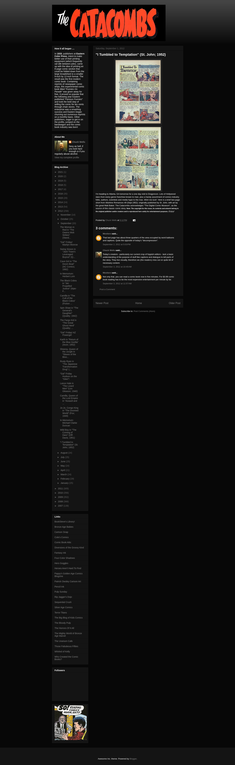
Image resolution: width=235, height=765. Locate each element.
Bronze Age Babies (64, 527)
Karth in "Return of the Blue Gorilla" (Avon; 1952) (69, 342)
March (64, 474)
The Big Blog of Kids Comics (69, 617)
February (65, 478)
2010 (60, 493)
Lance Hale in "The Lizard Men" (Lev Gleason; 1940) (69, 387)
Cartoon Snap (61, 532)
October (65, 219)
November (66, 214)
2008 (60, 501)
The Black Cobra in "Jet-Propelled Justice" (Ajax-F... (68, 285)
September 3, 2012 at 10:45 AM (117, 267)
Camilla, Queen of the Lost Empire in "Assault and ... (69, 399)
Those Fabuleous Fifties (66, 646)
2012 (60, 211)
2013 (60, 206)
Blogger (133, 759)
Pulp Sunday (61, 591)
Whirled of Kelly (62, 651)
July (63, 457)
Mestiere (107, 233)
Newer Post (102, 303)
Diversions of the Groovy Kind (69, 547)
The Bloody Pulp (63, 623)
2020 (60, 176)
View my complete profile (67, 157)
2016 (60, 193)
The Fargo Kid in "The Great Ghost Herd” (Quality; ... (68, 324)
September (66, 223)
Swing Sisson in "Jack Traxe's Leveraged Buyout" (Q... (68, 253)
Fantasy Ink (60, 553)
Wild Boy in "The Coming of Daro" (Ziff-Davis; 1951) (68, 434)
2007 (60, 506)
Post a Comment (107, 289)
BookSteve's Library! (65, 521)
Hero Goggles (61, 563)
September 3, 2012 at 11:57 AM (117, 283)
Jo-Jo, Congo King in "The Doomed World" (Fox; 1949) (69, 412)
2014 (60, 202)
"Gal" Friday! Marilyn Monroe (69, 243)
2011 (60, 488)
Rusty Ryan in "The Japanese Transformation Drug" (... (68, 365)
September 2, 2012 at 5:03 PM (117, 244)
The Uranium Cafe (64, 641)
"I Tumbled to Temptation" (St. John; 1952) (69, 445)
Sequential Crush (63, 602)
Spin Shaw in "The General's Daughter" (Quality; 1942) (69, 312)
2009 (60, 497)
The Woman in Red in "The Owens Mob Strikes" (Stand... (67, 232)
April (63, 470)
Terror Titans (61, 612)
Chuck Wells (109, 250)
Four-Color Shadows (65, 558)
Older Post (175, 303)
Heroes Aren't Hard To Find (68, 568)
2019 (60, 180)
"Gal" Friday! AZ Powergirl (68, 333)
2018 (60, 185)
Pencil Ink (59, 586)
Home (138, 303)
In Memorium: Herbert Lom (67, 275)
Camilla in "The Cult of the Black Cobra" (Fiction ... (67, 299)
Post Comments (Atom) (144, 311)
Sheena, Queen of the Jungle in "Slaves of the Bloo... (69, 353)
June (63, 461)
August (64, 452)
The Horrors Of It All (64, 628)
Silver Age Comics (64, 607)
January (65, 483)
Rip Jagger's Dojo (63, 597)
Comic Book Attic (63, 542)
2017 (60, 189)
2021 (60, 172)
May (63, 465)
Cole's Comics (62, 537)
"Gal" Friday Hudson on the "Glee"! (68, 376)
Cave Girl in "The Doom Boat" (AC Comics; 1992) (68, 265)
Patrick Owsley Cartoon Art (68, 581)
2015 (60, 198)
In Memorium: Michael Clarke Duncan (68, 423)
